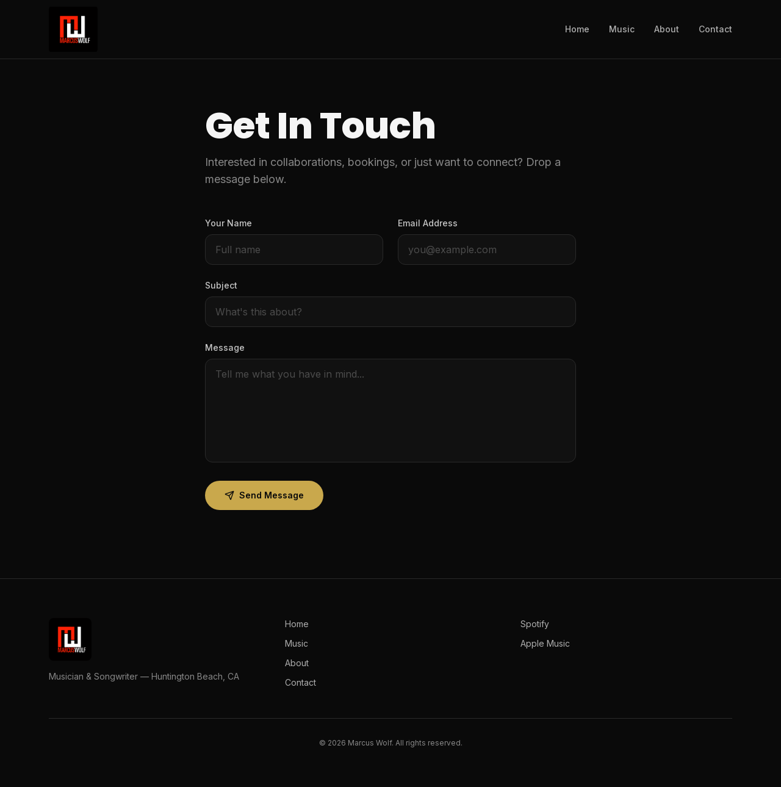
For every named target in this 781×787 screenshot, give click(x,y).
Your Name (228, 223)
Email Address (428, 223)
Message (225, 347)
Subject (221, 285)
